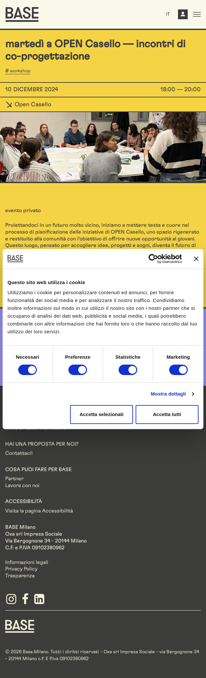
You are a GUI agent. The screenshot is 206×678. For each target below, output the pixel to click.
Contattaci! (19, 453)
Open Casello (28, 105)
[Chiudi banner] (196, 258)
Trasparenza (20, 575)
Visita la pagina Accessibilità (39, 510)
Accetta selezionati (102, 414)
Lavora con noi (22, 485)
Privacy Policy (21, 568)
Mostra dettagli (168, 394)
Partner (14, 478)
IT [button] (168, 14)
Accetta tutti (167, 414)
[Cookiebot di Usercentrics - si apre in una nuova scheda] (153, 259)
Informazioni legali (26, 562)
